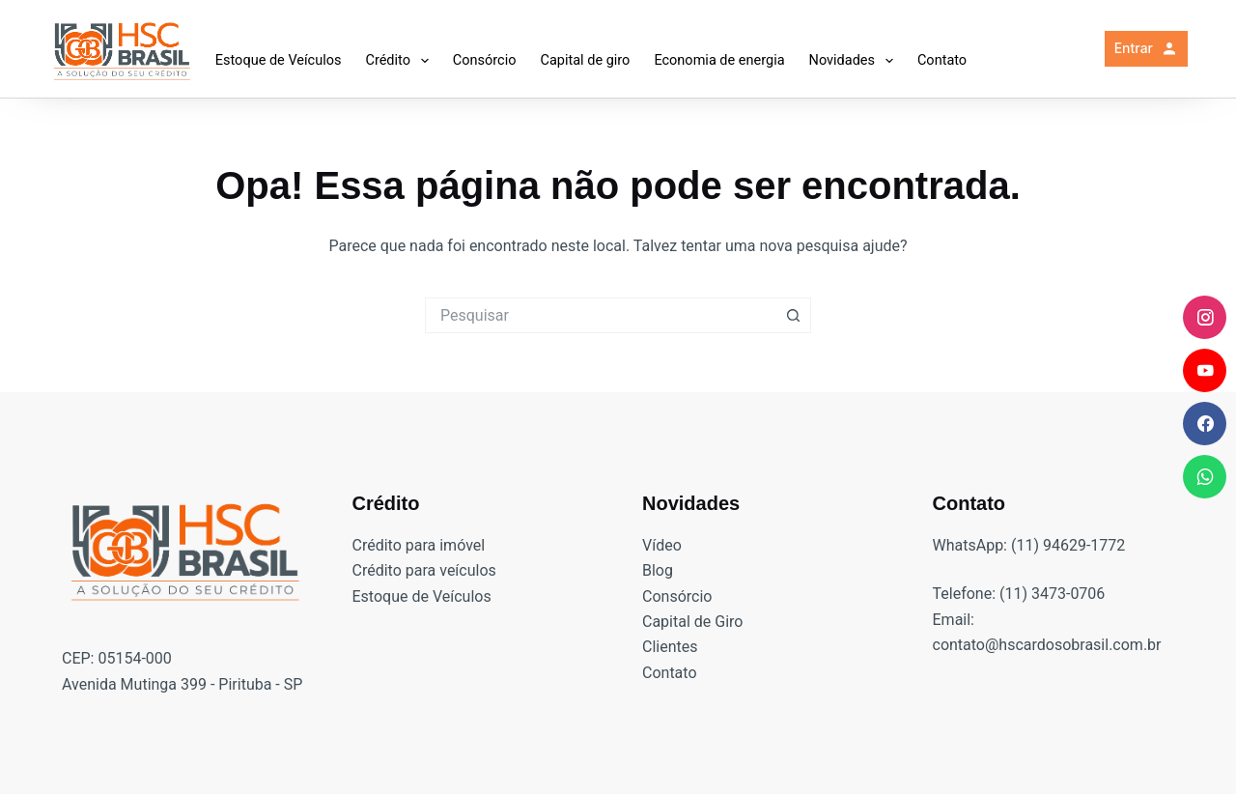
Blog (657, 570)
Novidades (855, 60)
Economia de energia (719, 60)
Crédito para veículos (424, 570)
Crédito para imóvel (419, 545)
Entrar (1147, 48)
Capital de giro (585, 60)
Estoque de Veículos (278, 60)
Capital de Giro (692, 621)
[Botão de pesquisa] (793, 315)
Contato (942, 60)
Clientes (670, 647)
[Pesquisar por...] (600, 315)
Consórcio (485, 60)
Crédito (400, 60)
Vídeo (662, 545)
